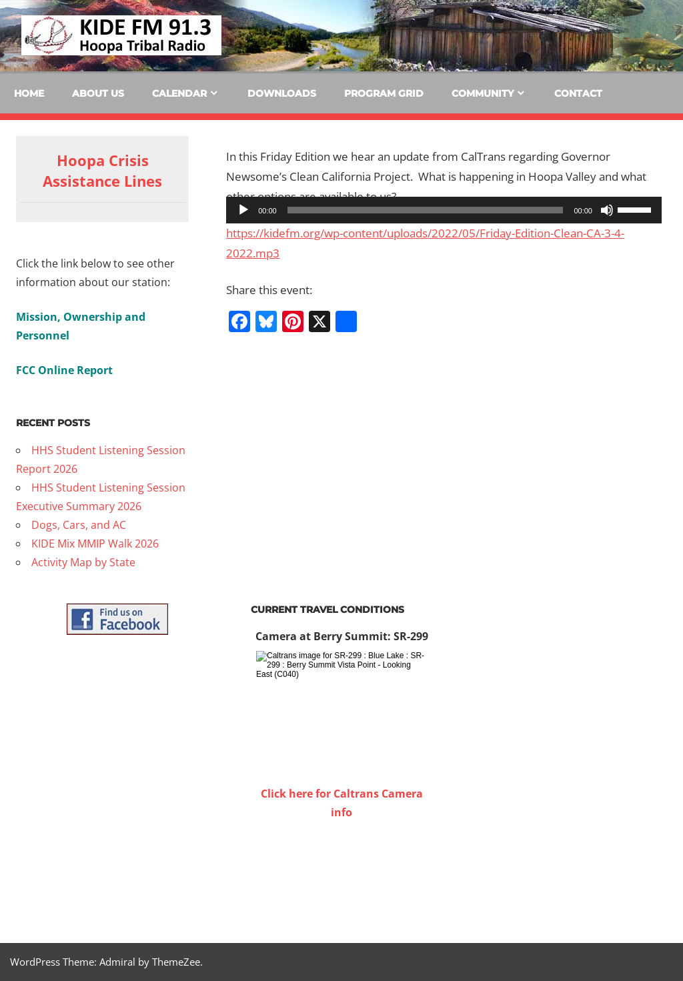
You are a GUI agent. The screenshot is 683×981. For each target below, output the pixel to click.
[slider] (425, 210)
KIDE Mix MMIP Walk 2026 (95, 543)
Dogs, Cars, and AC (78, 525)
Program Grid (384, 93)
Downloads (281, 93)
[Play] (243, 210)
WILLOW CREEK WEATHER (341, 872)
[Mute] (607, 210)
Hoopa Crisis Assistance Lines (102, 170)
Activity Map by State (83, 562)
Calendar (179, 93)
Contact (578, 93)
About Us (98, 93)
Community (483, 93)
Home (29, 93)
